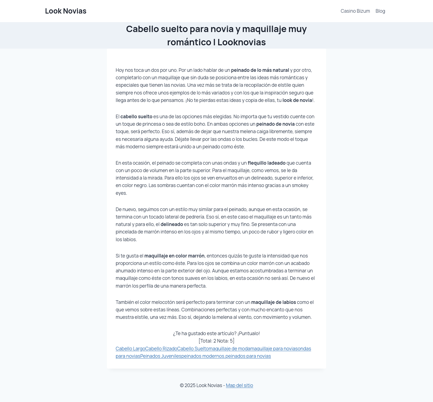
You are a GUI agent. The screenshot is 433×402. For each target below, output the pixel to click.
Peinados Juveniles (160, 356)
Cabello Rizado (161, 348)
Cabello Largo (130, 348)
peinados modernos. (203, 356)
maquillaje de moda (229, 348)
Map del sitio (239, 385)
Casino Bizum (355, 11)
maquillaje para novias (274, 348)
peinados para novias (248, 356)
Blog (380, 11)
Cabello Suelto (193, 348)
